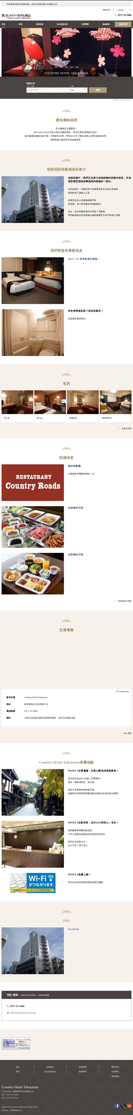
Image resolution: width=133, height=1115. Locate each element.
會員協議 (115, 1076)
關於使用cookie (16, 1110)
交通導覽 (83, 1067)
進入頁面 (125, 733)
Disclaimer (5, 1110)
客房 (18, 1072)
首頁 (18, 1067)
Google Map (122, 691)
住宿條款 (115, 1072)
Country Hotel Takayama (20, 1087)
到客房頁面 (124, 429)
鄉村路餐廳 (74, 466)
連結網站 (83, 1072)
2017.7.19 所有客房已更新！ (84, 259)
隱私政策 (115, 1067)
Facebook (73, 929)
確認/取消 (106, 10)
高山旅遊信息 (50, 1072)
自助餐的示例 (75, 508)
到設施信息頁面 (122, 601)
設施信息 (50, 1067)
